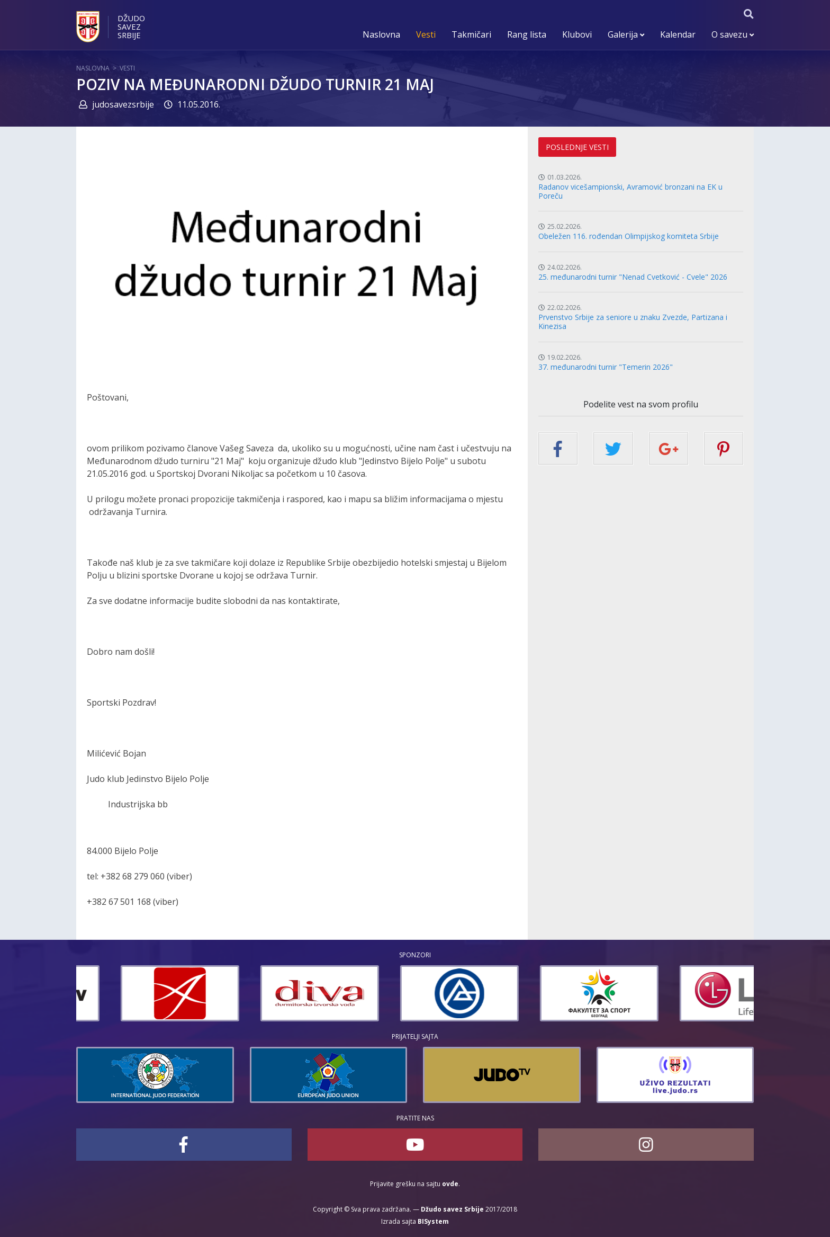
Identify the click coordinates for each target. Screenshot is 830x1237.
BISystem (433, 1221)
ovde (450, 1183)
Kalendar (678, 34)
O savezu (732, 34)
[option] (135, 993)
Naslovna (381, 34)
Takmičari (471, 34)
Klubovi (577, 34)
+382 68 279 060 (133, 876)
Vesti (426, 34)
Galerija (626, 34)
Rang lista (526, 34)
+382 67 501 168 (119, 901)
